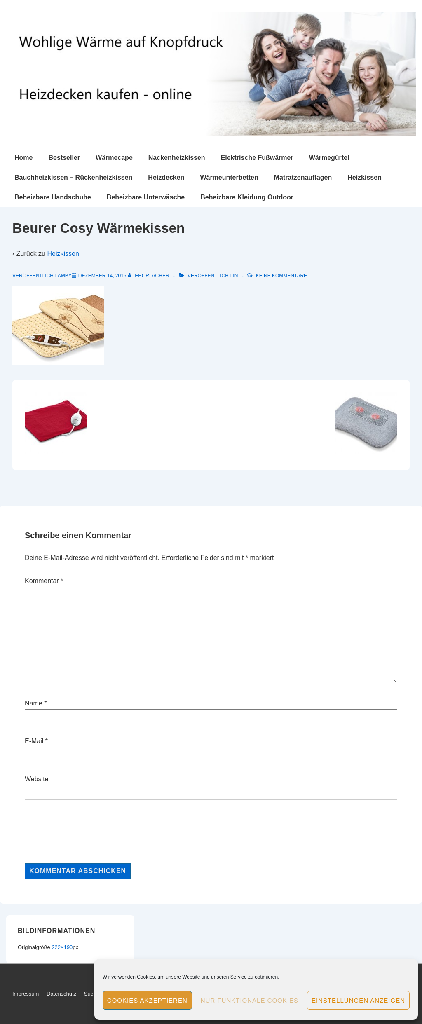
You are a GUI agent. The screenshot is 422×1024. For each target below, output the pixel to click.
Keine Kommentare (281, 276)
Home (23, 157)
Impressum (25, 994)
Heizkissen (364, 177)
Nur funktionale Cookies (249, 1000)
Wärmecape (114, 157)
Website (37, 779)
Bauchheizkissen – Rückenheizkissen (73, 177)
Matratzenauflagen (303, 177)
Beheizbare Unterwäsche (146, 197)
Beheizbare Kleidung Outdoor (246, 197)
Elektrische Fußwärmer (257, 157)
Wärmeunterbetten (229, 177)
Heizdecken (166, 177)
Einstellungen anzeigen (358, 1000)
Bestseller (64, 157)
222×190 (62, 947)
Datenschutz (61, 994)
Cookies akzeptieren (147, 1000)
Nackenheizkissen (176, 157)
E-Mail (34, 741)
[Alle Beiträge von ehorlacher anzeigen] (149, 276)
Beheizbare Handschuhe (52, 197)
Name (33, 703)
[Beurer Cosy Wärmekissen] (102, 276)
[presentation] (87, 831)
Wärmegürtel (329, 157)
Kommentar (44, 580)
